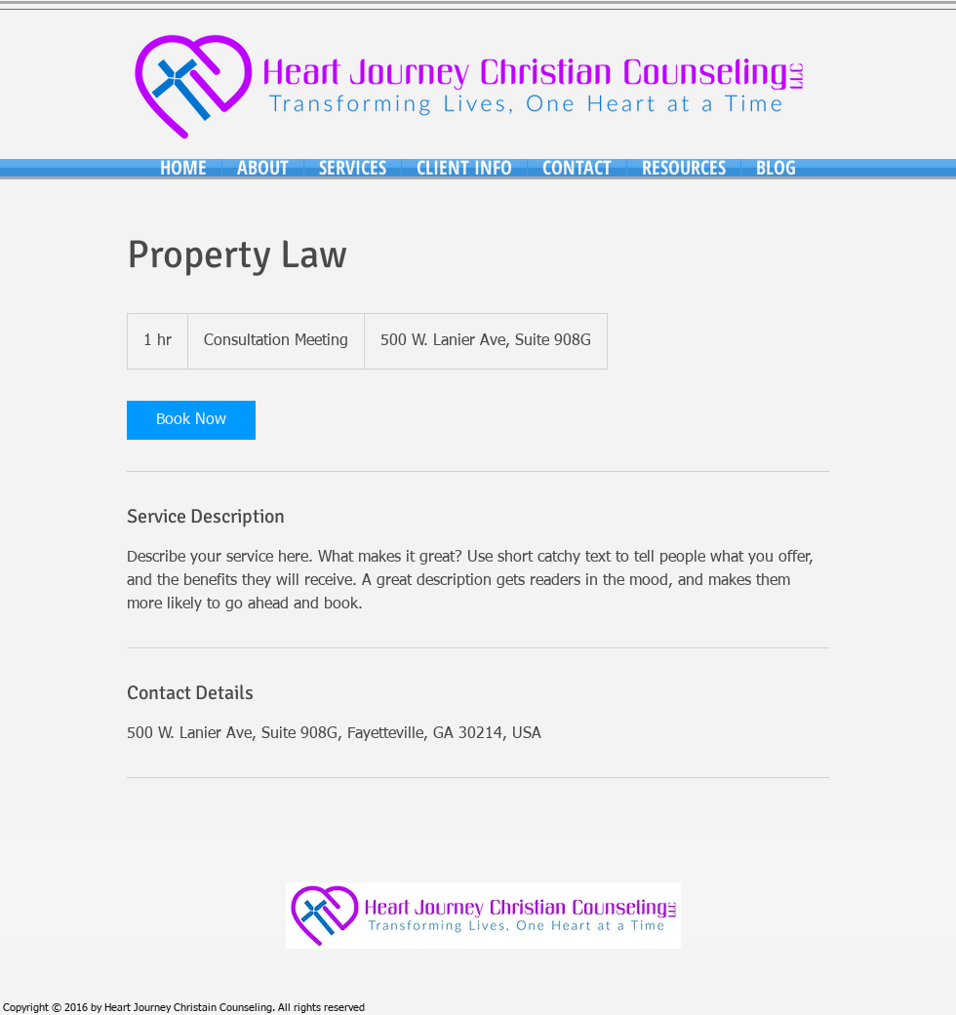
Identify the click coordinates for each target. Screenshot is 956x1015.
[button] (262, 167)
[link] (191, 420)
